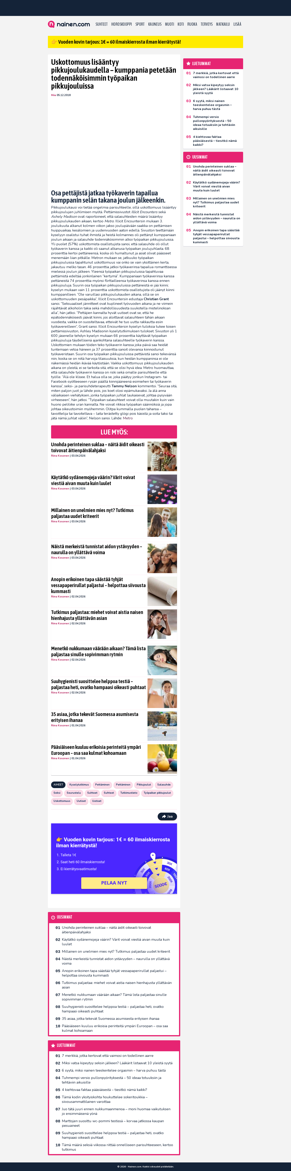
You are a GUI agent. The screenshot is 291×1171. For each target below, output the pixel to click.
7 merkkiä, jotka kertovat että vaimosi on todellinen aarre (107, 1055)
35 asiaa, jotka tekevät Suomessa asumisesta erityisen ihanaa (94, 717)
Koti (181, 24)
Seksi (56, 793)
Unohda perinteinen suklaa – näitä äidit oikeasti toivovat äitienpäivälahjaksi (98, 447)
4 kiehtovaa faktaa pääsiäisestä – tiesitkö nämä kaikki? (104, 1089)
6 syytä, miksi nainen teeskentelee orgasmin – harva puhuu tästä (114, 1070)
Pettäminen (102, 785)
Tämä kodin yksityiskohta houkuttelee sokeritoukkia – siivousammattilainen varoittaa (104, 1099)
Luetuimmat (66, 1045)
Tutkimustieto (128, 793)
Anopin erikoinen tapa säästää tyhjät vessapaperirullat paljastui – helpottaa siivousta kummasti (98, 585)
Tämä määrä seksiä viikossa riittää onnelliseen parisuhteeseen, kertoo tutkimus (117, 1147)
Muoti (169, 24)
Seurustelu (74, 793)
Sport (140, 24)
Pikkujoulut (144, 785)
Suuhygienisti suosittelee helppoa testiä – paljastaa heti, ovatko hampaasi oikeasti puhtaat (98, 684)
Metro (128, 418)
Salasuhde (164, 785)
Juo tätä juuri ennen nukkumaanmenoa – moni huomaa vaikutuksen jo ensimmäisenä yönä (116, 1111)
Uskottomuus (61, 801)
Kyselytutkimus (79, 785)
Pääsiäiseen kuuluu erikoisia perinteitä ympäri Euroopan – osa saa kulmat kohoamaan (96, 750)
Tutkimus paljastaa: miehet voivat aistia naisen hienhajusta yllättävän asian (97, 615)
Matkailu (223, 24)
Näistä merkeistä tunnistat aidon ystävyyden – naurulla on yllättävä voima (96, 549)
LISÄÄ (237, 24)
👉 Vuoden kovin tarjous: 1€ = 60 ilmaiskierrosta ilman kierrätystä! (116, 42)
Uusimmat (64, 917)
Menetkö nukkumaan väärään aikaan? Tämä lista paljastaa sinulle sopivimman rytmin (98, 651)
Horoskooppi (121, 24)
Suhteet (102, 24)
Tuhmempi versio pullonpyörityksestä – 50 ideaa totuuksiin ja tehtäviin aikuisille (111, 1080)
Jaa (167, 816)
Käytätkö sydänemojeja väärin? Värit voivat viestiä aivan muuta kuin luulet (93, 480)
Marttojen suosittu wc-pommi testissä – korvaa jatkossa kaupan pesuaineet (113, 1123)
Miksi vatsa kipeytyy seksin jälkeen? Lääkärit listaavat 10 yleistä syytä (117, 1063)
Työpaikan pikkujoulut (157, 793)
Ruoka (192, 24)
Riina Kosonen (60, 456)
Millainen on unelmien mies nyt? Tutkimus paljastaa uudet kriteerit (92, 513)
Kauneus (154, 24)
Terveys (207, 24)
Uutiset (81, 801)
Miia (53, 95)
